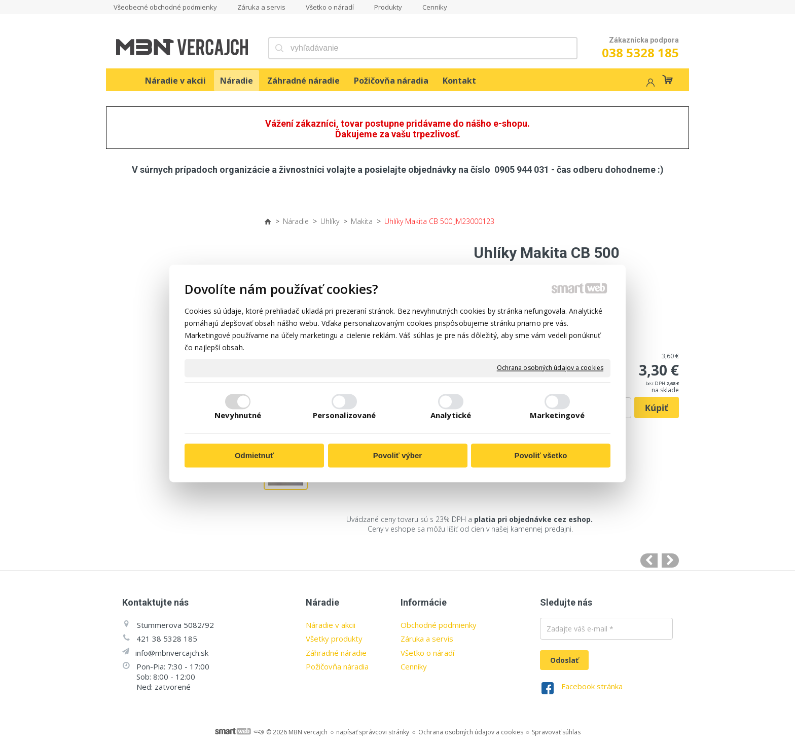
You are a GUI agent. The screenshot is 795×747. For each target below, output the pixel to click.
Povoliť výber (397, 455)
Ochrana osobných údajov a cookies (550, 368)
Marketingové (557, 415)
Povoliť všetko (541, 455)
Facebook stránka (592, 686)
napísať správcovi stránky (372, 732)
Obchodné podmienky (439, 625)
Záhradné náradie (336, 653)
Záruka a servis (427, 638)
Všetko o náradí (427, 653)
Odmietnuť (254, 455)
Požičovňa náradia (337, 666)
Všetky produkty (334, 638)
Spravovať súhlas (556, 732)
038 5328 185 (640, 52)
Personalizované (344, 415)
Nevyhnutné (238, 415)
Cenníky (414, 666)
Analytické (450, 415)
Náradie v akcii (330, 625)
